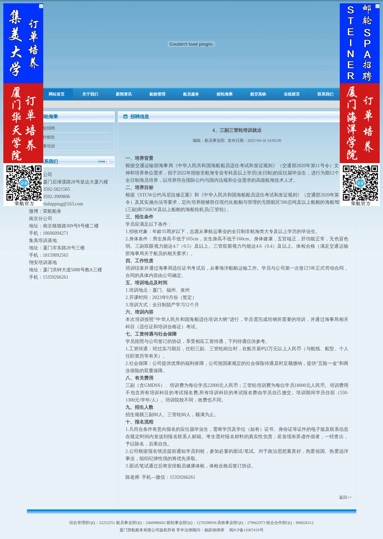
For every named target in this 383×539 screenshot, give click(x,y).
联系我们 (325, 94)
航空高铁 (258, 94)
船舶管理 (157, 94)
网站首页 (57, 94)
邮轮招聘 (47, 128)
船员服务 (191, 94)
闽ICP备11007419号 (246, 530)
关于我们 (90, 94)
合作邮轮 (47, 137)
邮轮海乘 (225, 94)
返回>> (345, 497)
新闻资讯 (124, 94)
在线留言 (292, 94)
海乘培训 (47, 146)
